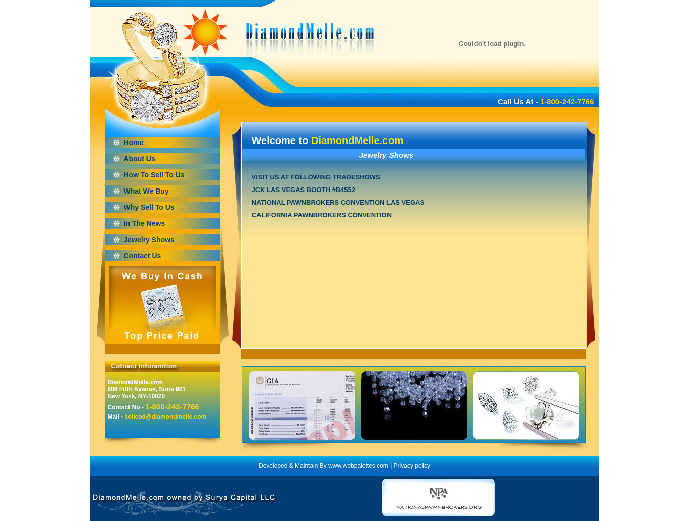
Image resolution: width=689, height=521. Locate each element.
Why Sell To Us (149, 207)
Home (134, 142)
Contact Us (142, 256)
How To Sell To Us (154, 175)
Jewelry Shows (149, 239)
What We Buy (146, 191)
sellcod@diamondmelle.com (166, 416)
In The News (144, 223)
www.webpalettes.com (358, 465)
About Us (139, 159)
